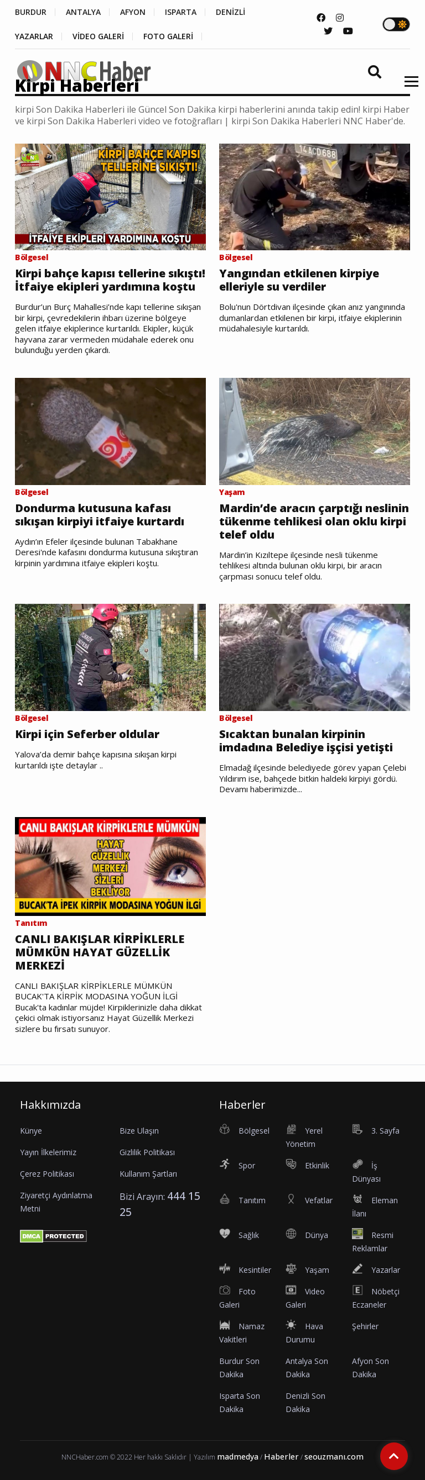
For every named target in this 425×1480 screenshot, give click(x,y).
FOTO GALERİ (168, 36)
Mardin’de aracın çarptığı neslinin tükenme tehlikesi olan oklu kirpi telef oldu (314, 521)
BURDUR (30, 12)
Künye (31, 1130)
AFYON (133, 12)
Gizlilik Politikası (147, 1152)
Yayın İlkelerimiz (48, 1152)
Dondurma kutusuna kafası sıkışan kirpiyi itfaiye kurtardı (99, 515)
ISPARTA (180, 12)
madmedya (237, 1456)
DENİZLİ (230, 12)
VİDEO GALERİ (98, 36)
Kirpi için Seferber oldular (87, 734)
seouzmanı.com (334, 1456)
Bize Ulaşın (139, 1130)
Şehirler (365, 1326)
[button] (407, 88)
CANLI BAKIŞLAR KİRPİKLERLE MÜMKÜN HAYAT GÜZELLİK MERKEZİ (99, 952)
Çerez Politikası (47, 1173)
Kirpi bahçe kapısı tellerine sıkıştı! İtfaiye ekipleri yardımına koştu (110, 280)
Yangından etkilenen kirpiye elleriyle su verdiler (299, 280)
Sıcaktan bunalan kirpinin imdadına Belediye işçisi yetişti (306, 741)
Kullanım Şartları (148, 1173)
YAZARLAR (34, 36)
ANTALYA (83, 12)
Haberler (281, 1456)
